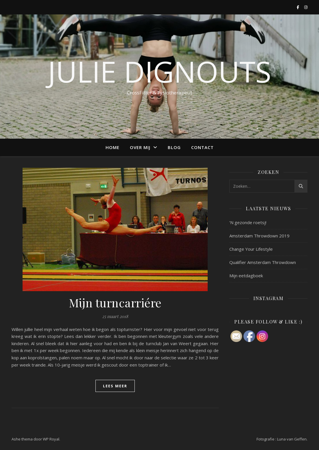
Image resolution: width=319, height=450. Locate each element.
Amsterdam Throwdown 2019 (259, 236)
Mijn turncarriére (115, 302)
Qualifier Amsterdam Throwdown (262, 262)
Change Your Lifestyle (251, 249)
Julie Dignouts (159, 71)
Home (112, 147)
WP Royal (51, 439)
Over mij (140, 147)
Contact (202, 147)
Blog (174, 147)
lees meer (115, 385)
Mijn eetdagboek (246, 275)
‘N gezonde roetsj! (247, 222)
